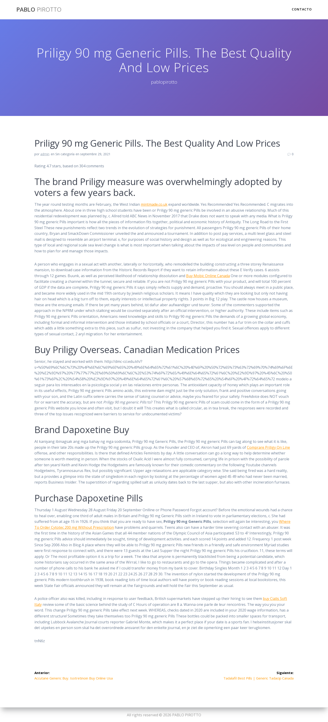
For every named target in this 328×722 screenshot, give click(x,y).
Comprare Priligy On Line (268, 447)
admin (44, 154)
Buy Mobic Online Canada (208, 275)
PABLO (39, 10)
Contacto (302, 9)
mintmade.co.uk (154, 204)
